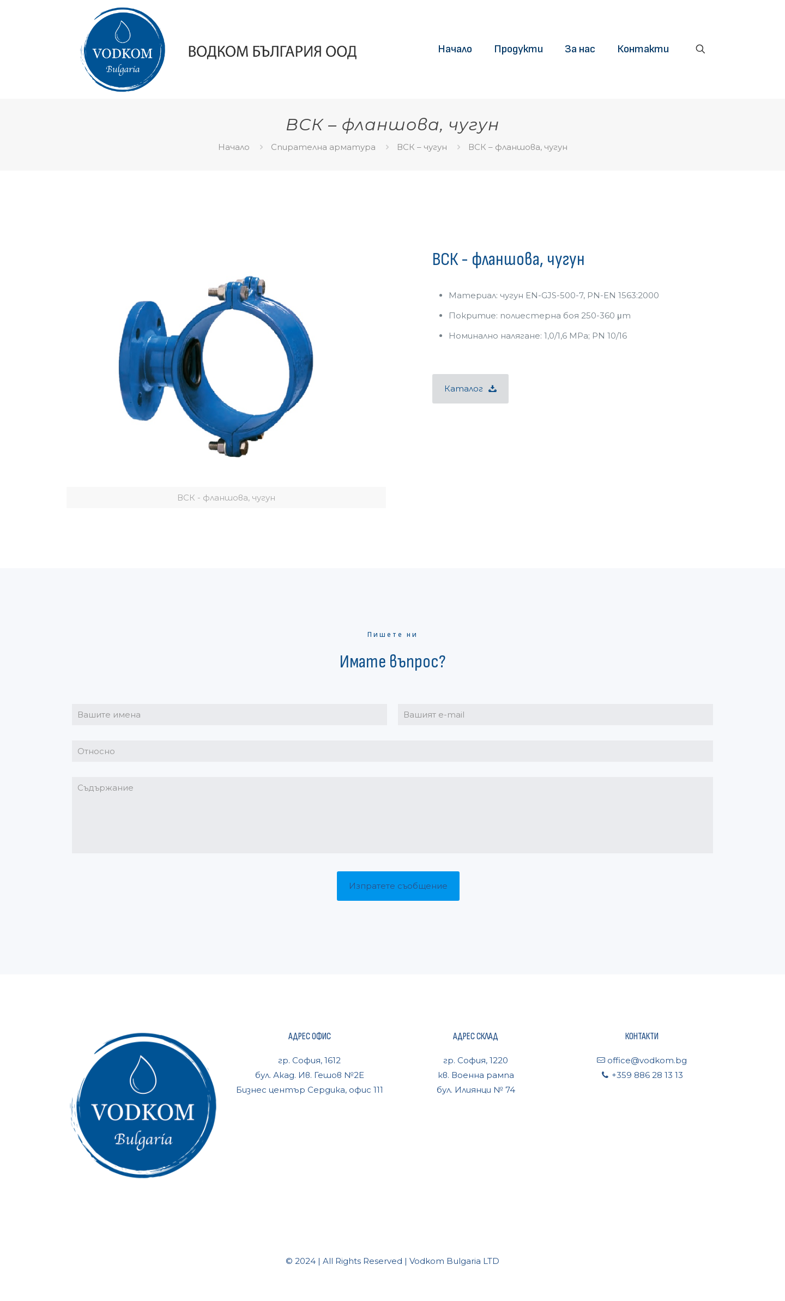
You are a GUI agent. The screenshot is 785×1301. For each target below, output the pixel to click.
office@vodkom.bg (646, 1060)
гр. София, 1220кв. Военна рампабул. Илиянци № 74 (476, 1075)
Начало (234, 147)
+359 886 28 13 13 (646, 1075)
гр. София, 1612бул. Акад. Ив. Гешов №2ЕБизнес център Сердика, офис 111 (309, 1075)
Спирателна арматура (323, 147)
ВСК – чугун (422, 147)
